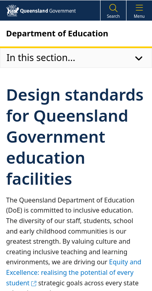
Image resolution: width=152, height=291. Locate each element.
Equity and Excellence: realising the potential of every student (73, 272)
